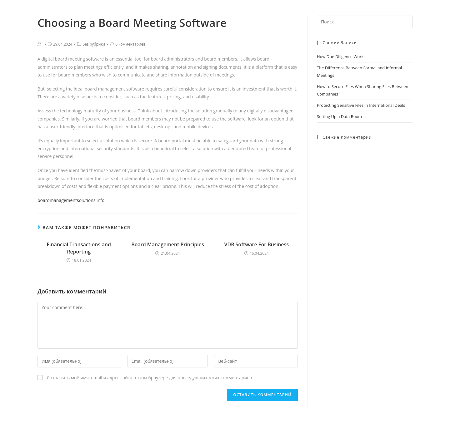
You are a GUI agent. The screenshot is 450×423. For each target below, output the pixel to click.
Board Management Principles (167, 244)
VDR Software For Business (256, 244)
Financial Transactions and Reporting (79, 248)
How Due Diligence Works (341, 56)
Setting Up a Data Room (339, 116)
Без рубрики (93, 44)
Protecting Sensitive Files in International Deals (361, 105)
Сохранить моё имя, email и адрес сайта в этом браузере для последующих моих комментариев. (150, 378)
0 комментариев (130, 44)
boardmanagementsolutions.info (71, 200)
